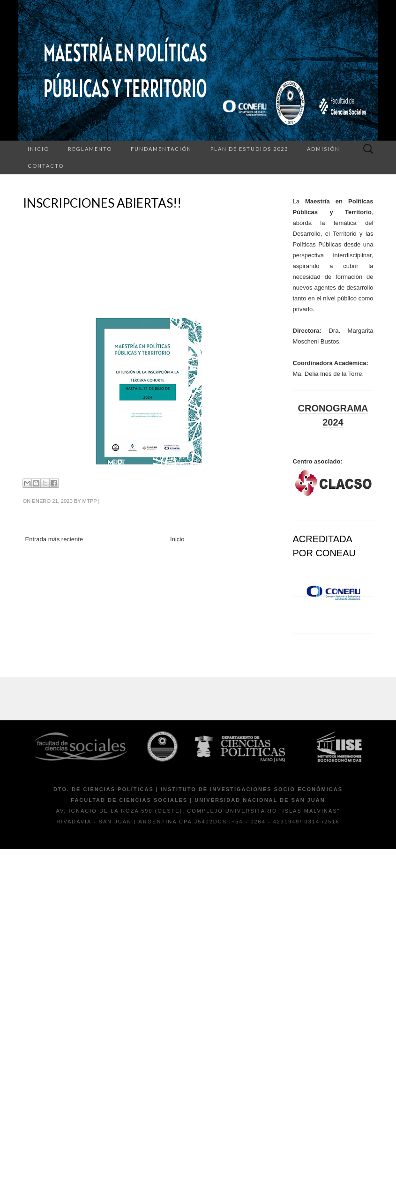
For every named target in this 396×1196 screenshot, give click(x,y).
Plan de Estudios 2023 (249, 149)
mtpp (89, 501)
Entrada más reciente (54, 539)
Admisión (323, 149)
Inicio (38, 149)
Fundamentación (161, 149)
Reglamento (90, 149)
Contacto (46, 166)
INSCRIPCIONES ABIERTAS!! (102, 202)
